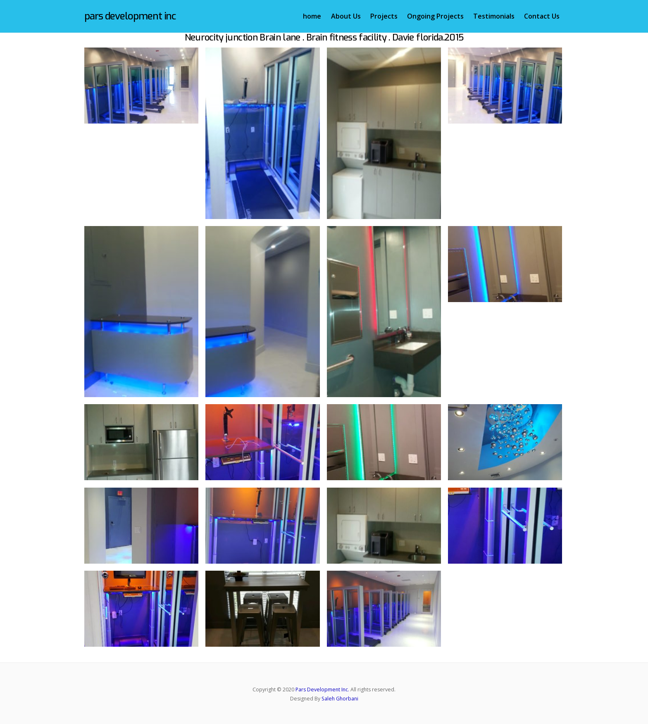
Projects (384, 16)
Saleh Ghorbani (340, 698)
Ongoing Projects (435, 16)
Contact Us (542, 16)
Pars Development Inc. (322, 689)
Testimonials (494, 16)
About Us (346, 16)
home (312, 16)
